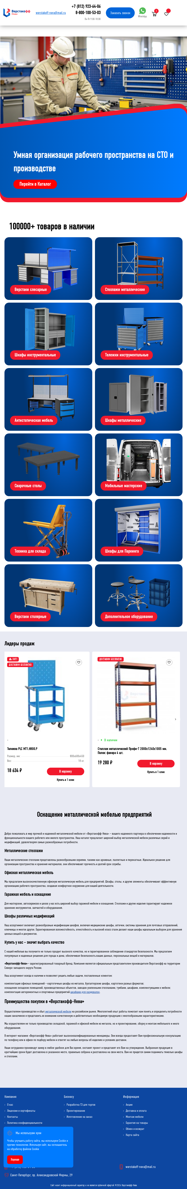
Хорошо (15, 1159)
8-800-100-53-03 (88, 12)
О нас (10, 1105)
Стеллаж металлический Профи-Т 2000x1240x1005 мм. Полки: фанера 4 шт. (132, 751)
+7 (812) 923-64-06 (86, 6)
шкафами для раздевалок (85, 992)
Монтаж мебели (134, 1117)
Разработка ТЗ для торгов (81, 1105)
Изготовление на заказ (79, 1117)
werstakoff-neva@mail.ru (51, 13)
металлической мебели (58, 1011)
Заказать (120, 13)
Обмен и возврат (135, 1129)
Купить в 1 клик (65, 780)
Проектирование (76, 1111)
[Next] (175, 719)
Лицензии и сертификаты (21, 1111)
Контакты (12, 1117)
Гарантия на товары (137, 1123)
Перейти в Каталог (35, 184)
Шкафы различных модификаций (29, 916)
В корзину (65, 771)
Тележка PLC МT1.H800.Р (22, 749)
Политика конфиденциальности (24, 1123)
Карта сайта (132, 1135)
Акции (129, 1105)
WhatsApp (142, 12)
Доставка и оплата (136, 1111)
